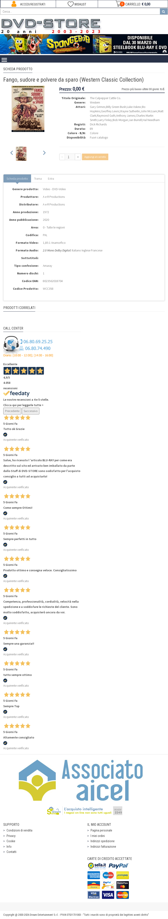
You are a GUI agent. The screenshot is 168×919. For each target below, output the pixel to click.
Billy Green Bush (116, 107)
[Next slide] (44, 154)
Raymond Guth (106, 116)
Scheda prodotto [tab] (17, 179)
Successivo (31, 411)
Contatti (11, 852)
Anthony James (125, 116)
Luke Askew (134, 107)
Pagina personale (101, 830)
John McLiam (149, 111)
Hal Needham (151, 120)
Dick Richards (98, 124)
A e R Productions (54, 197)
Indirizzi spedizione (103, 841)
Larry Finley (105, 120)
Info (9, 846)
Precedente (12, 411)
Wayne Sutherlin (130, 111)
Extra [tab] (51, 179)
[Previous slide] (12, 154)
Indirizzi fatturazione (103, 846)
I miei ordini (98, 836)
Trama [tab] (38, 179)
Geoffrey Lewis (110, 111)
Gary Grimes (97, 107)
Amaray (47, 266)
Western (95, 102)
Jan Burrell (135, 120)
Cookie (11, 841)
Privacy (11, 836)
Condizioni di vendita (19, 830)
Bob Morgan (120, 120)
